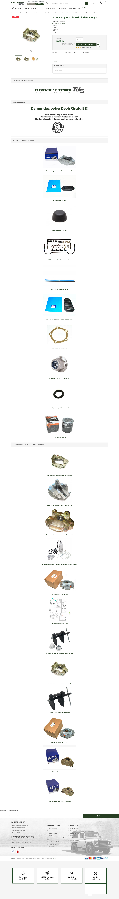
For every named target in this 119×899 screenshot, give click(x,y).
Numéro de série (74, 828)
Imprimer (87, 52)
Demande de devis (74, 840)
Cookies (54, 858)
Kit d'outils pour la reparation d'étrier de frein (59, 653)
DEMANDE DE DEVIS (30, 9)
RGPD (50, 835)
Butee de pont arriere (59, 200)
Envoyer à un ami (72, 52)
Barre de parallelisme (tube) (59, 289)
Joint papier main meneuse (59, 349)
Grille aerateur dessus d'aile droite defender (59, 319)
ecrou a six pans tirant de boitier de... (59, 378)
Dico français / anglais (75, 833)
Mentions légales (53, 828)
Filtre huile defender (59, 438)
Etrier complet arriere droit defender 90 (59, 683)
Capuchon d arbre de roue (59, 230)
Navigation (17, 9)
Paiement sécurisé (53, 833)
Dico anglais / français (75, 831)
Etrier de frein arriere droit (59, 772)
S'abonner (101, 816)
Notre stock (51, 846)
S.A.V (41, 9)
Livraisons (62, 9)
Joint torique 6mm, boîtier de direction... (60, 408)
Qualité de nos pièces (54, 844)
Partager (57, 56)
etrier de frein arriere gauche (59, 594)
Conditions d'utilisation (54, 842)
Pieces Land (14, 12)
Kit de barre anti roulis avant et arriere (59, 260)
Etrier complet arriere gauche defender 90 (59, 475)
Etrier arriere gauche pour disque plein (59, 801)
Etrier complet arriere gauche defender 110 (59, 535)
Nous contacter (74, 9)
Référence (55, 21)
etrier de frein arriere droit (59, 742)
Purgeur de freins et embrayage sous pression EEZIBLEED (59, 564)
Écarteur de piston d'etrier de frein (59, 712)
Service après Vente (74, 842)
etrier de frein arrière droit (59, 624)
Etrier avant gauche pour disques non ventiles (59, 171)
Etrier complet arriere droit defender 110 (59, 505)
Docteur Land (50, 9)
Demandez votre (58, 23)
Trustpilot (83, 7)
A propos (51, 831)
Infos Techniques (74, 838)
